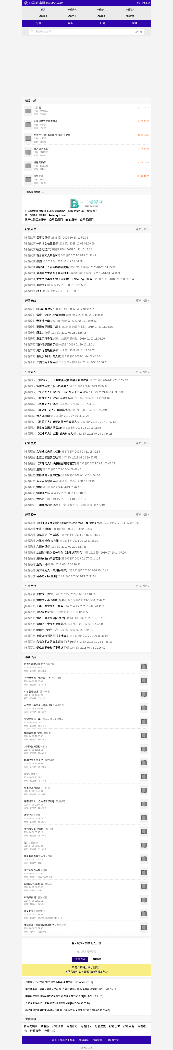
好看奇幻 (101, 9)
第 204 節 (72, 606)
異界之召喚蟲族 (45, 350)
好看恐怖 (72, 16)
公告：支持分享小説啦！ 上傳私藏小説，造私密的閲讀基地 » (86, 969)
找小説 (146, 3)
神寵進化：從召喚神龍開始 (52, 267)
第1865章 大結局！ (82, 273)
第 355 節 (68, 427)
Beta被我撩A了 (45, 309)
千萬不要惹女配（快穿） (51, 606)
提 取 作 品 (80, 959)
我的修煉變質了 (45, 344)
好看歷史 (43, 16)
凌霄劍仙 (41, 285)
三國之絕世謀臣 (45, 362)
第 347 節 (64, 457)
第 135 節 (72, 618)
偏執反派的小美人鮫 (48, 356)
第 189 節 (67, 475)
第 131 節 (67, 356)
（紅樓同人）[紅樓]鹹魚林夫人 (54, 433)
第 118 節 (53, 546)
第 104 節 (73, 600)
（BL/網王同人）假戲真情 (51, 410)
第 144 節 (61, 350)
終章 (50, 564)
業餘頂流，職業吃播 (48, 475)
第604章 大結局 (60, 320)
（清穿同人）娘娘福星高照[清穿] (56, 463)
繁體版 (45, 1026)
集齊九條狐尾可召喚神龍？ (52, 635)
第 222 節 (61, 243)
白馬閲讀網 (56, 219)
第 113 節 (53, 332)
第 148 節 (61, 309)
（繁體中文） (114, 1040)
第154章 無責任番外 (73, 326)
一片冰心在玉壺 (45, 243)
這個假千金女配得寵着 (49, 624)
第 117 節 (91, 392)
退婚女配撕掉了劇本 (48, 326)
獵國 (39, 261)
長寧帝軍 (41, 237)
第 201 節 (63, 255)
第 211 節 (76, 398)
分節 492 (71, 314)
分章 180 (101, 279)
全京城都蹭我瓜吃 (47, 457)
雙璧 (39, 487)
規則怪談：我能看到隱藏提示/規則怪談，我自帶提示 (67, 523)
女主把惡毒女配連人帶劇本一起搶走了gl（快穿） (65, 279)
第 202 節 (74, 410)
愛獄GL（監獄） (46, 594)
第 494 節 (53, 493)
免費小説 (49, 1030)
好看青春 (35, 1030)
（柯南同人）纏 (45, 404)
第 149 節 (53, 499)
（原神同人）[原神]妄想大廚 (53, 398)
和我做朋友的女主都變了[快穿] (54, 641)
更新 (70, 23)
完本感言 (61, 344)
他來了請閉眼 (44, 528)
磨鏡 (39, 469)
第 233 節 (83, 421)
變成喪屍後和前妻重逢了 (51, 647)
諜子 (39, 291)
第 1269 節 (48, 261)
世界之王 (41, 499)
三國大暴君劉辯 (45, 505)
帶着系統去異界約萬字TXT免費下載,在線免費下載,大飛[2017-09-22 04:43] (64, 996)
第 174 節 (72, 647)
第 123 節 (61, 404)
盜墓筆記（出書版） (48, 534)
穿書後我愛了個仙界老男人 (52, 386)
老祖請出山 (43, 320)
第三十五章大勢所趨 (68, 362)
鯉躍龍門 (41, 493)
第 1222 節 (92, 552)
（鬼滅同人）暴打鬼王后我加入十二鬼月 (60, 392)
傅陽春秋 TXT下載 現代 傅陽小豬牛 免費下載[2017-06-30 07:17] (59, 982)
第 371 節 (67, 451)
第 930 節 (75, 570)
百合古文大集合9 (46, 255)
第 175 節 (75, 386)
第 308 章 (56, 415)
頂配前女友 (43, 612)
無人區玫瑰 (43, 415)
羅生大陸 (41, 332)
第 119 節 (61, 629)
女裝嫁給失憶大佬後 (48, 451)
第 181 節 (75, 635)
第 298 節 (48, 291)
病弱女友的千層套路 (48, 558)
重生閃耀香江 (44, 338)
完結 (134, 23)
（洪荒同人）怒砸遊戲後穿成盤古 (56, 421)
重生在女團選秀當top (49, 427)
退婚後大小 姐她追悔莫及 (51, 600)
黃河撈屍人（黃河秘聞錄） (52, 570)
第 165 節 (56, 612)
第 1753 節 (106, 523)
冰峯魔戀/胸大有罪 (47, 540)
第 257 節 (62, 594)
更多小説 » (142, 229)
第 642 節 (79, 641)
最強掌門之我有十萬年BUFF (53, 273)
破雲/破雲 (42, 249)
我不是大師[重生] (46, 576)
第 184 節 (59, 528)
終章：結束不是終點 (65, 338)
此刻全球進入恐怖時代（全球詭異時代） (60, 552)
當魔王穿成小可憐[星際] (50, 314)
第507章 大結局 (78, 267)
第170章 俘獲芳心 (66, 505)
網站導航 (84, 1040)
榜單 (38, 23)
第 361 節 (48, 487)
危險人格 (41, 564)
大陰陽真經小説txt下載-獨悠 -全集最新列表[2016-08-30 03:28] (57, 1003)
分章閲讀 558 (57, 249)
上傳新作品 (96, 959)
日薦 (102, 23)
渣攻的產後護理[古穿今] (51, 618)
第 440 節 (61, 481)
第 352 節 (79, 433)
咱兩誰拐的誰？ (45, 629)
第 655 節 (53, 285)
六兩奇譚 (41, 546)
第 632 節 (82, 463)
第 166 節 (67, 558)
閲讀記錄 (130, 16)
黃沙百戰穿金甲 (45, 481)
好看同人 (130, 9)
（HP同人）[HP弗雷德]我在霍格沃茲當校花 (62, 380)
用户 (139, 3)
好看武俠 (72, 9)
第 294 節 (63, 576)
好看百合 (101, 16)
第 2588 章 (54, 237)
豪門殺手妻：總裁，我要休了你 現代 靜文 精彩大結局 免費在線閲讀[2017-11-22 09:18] (71, 989)
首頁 (43, 9)
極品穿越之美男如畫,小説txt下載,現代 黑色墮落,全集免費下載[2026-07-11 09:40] (67, 1010)
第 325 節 (95, 380)
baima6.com (43, 3)
